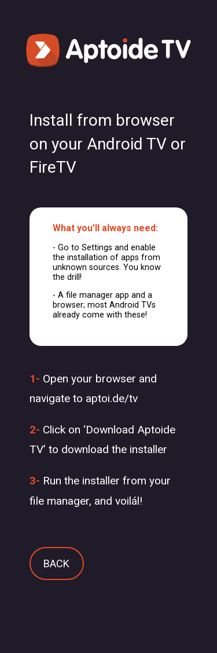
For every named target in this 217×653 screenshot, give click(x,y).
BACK (56, 563)
